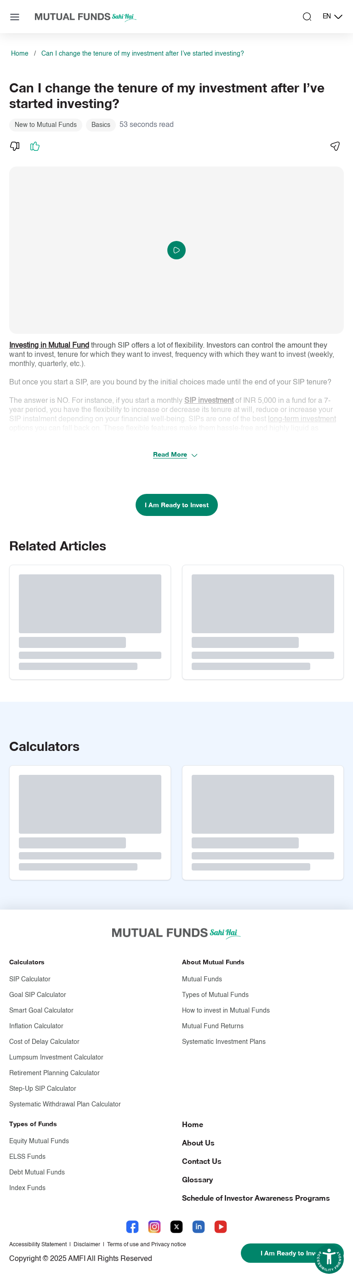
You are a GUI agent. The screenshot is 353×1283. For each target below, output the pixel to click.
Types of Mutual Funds (215, 995)
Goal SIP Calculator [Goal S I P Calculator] (37, 995)
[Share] (334, 146)
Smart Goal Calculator (41, 1011)
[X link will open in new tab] (176, 1226)
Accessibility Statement (38, 1245)
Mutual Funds (202, 979)
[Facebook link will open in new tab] (132, 1226)
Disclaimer (87, 1245)
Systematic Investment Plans (224, 1042)
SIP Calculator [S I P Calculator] (30, 979)
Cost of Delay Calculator (44, 1042)
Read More (175, 454)
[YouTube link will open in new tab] (220, 1226)
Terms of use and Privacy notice (146, 1245)
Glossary (197, 1179)
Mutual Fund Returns (213, 1026)
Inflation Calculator (36, 1026)
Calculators (27, 962)
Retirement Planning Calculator (54, 1073)
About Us (198, 1142)
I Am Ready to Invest (177, 505)
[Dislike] (14, 146)
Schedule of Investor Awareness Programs (256, 1197)
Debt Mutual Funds (37, 1172)
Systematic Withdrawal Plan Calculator (65, 1104)
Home (19, 54)
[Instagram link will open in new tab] (154, 1226)
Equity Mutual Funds (39, 1141)
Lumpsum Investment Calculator (56, 1057)
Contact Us (202, 1161)
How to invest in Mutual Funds (226, 1011)
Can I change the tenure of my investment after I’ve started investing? (142, 54)
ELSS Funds (27, 1157)
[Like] (34, 146)
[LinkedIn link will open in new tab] (198, 1226)
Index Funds (27, 1188)
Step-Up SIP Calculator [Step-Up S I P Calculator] (42, 1089)
